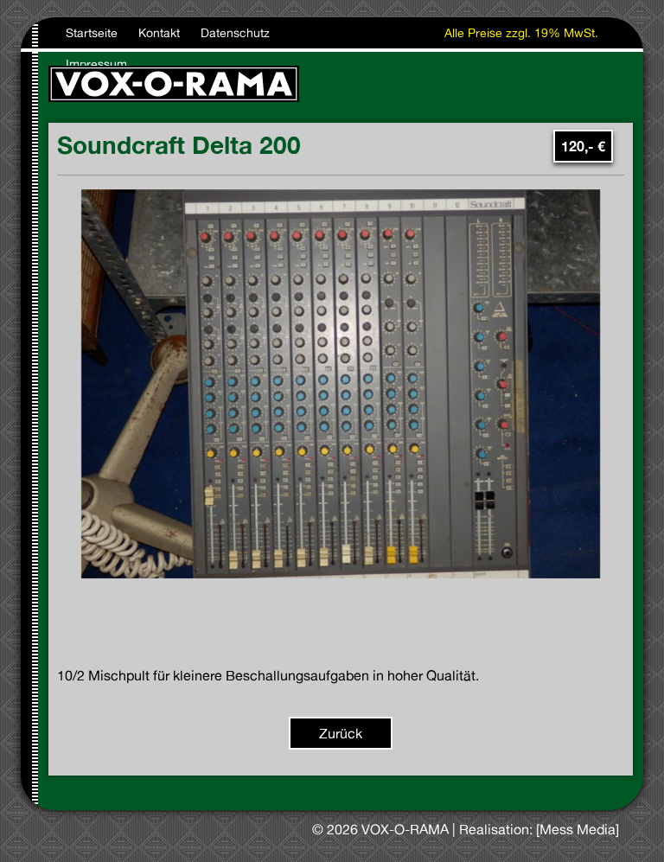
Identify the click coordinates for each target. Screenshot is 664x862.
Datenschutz (235, 33)
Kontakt (159, 33)
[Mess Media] (577, 829)
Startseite (92, 33)
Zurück (340, 733)
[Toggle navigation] (609, 83)
